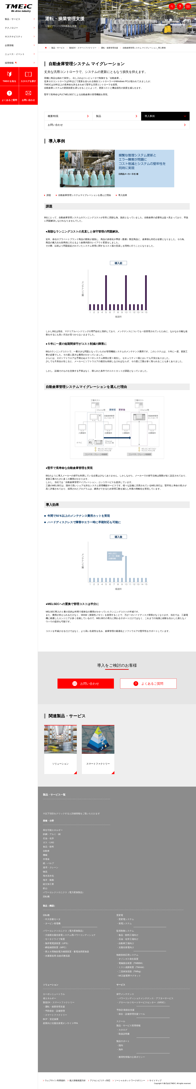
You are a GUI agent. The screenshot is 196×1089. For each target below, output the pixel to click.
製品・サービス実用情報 (128, 1025)
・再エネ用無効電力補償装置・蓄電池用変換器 (66, 951)
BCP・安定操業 (50, 1019)
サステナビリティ (13, 36)
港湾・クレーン (50, 867)
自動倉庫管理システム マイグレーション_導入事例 (144, 48)
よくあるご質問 (9, 100)
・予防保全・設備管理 (54, 1011)
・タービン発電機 (51, 923)
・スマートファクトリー (55, 1015)
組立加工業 (48, 884)
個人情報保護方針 (77, 1080)
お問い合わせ (28, 100)
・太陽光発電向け (125, 947)
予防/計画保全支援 (125, 1010)
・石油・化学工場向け (127, 939)
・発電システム (124, 923)
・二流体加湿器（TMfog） (129, 971)
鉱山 (45, 888)
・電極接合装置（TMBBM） (130, 963)
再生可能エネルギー (53, 830)
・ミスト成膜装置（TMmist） (131, 967)
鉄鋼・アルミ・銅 (51, 834)
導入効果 (122, 195)
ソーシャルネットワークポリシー (130, 1080)
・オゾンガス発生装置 (127, 959)
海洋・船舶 (48, 880)
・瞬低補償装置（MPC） (55, 947)
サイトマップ (155, 1080)
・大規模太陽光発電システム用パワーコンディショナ (69, 935)
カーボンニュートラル (54, 994)
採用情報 (11, 62)
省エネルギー (49, 998)
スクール (120, 1021)
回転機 (46, 896)
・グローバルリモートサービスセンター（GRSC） (141, 1002)
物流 (45, 871)
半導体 (46, 859)
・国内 (119, 1045)
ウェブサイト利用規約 (55, 1080)
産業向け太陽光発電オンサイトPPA (60, 1023)
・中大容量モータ (51, 919)
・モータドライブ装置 (54, 939)
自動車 (46, 851)
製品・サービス (12, 19)
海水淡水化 (48, 875)
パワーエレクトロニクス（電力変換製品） (64, 892)
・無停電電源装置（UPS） (56, 943)
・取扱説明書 (123, 1034)
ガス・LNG (48, 842)
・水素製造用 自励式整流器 (56, 956)
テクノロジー (11, 28)
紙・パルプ (48, 863)
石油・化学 (48, 838)
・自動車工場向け (125, 943)
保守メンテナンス (125, 994)
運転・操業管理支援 (109, 48)
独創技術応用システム (127, 955)
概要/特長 (53, 116)
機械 (45, 855)
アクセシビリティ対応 (100, 1080)
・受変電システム (125, 919)
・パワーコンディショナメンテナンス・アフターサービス (144, 998)
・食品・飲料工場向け (127, 935)
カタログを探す (28, 81)
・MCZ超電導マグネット (128, 975)
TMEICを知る (9, 81)
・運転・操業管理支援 (54, 1006)
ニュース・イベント (15, 54)
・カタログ (121, 1029)
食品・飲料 (48, 846)
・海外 (119, 1049)
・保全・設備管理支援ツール (130, 1014)
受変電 (119, 915)
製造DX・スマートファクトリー (82, 48)
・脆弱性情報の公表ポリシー (130, 1057)
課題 (49, 195)
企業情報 (9, 45)
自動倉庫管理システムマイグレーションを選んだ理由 (84, 195)
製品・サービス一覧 (54, 794)
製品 (98, 116)
